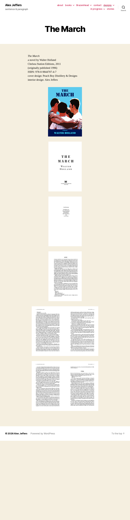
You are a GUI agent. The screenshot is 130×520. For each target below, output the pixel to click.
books (68, 5)
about (60, 5)
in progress (96, 9)
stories (110, 9)
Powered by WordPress (43, 433)
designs (107, 5)
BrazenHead (82, 5)
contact (97, 5)
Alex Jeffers (13, 5)
